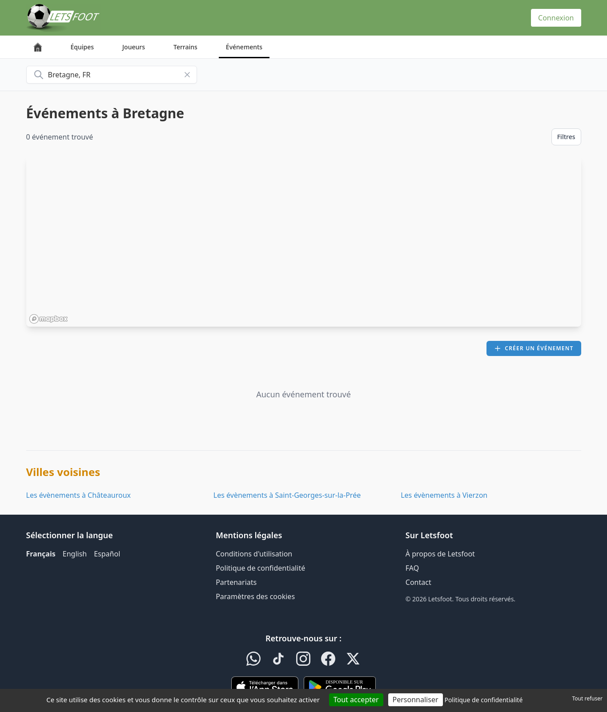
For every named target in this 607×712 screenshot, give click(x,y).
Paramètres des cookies (255, 596)
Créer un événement (533, 348)
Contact (418, 582)
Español (107, 554)
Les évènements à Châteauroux (78, 495)
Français (41, 554)
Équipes (82, 47)
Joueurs (133, 47)
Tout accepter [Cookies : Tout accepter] (356, 699)
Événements (244, 47)
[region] (303, 241)
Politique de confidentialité (260, 568)
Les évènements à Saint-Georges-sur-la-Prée (287, 495)
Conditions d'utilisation (254, 554)
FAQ (412, 568)
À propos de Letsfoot (440, 554)
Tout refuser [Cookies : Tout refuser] (587, 698)
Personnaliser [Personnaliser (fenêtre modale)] (415, 699)
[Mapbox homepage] (48, 319)
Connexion (556, 18)
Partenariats (236, 582)
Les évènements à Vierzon (444, 495)
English (75, 554)
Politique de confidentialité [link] (483, 700)
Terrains (185, 47)
